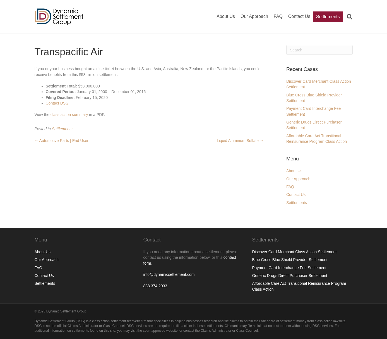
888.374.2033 (155, 286)
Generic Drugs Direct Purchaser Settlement (289, 275)
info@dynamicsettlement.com (168, 274)
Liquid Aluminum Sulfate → (240, 140)
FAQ (278, 16)
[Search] (347, 16)
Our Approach (254, 16)
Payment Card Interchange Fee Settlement (289, 267)
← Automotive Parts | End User (62, 140)
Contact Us (299, 16)
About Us (226, 16)
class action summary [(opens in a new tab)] (69, 114)
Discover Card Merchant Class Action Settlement (294, 252)
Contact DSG (57, 103)
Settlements (328, 16)
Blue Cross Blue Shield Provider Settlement (289, 259)
